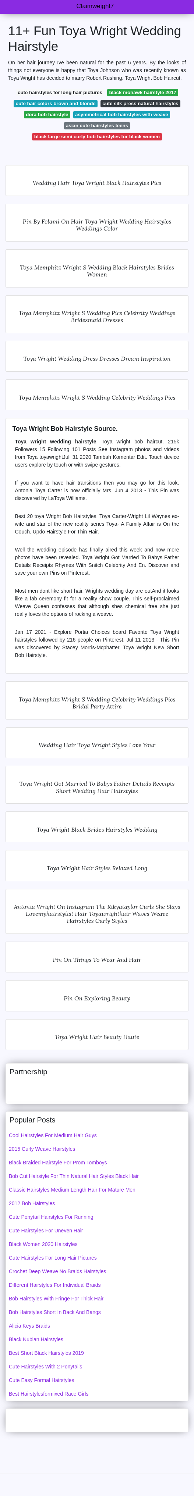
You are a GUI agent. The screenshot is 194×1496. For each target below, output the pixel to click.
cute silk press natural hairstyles (140, 103)
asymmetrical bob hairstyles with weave (121, 114)
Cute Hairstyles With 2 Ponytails (45, 1367)
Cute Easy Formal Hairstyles (41, 1380)
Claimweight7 (95, 6)
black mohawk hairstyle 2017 (142, 92)
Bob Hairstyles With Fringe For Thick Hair (56, 1299)
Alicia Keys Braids (29, 1326)
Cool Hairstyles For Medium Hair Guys (53, 1135)
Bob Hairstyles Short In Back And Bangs (55, 1312)
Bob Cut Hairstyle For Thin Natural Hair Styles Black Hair (74, 1176)
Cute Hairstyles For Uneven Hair (46, 1230)
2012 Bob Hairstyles (32, 1203)
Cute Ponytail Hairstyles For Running (51, 1217)
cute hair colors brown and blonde (56, 103)
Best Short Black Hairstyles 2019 (46, 1353)
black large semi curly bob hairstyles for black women (97, 136)
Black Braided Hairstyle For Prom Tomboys (58, 1162)
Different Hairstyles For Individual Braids (55, 1285)
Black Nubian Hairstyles (36, 1339)
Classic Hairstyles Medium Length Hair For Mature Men (72, 1190)
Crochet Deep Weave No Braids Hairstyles (57, 1271)
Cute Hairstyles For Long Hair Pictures (53, 1258)
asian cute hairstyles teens (97, 125)
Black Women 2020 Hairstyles (43, 1244)
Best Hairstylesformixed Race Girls (48, 1394)
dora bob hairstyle (47, 114)
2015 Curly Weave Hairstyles (42, 1149)
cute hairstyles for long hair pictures (60, 92)
